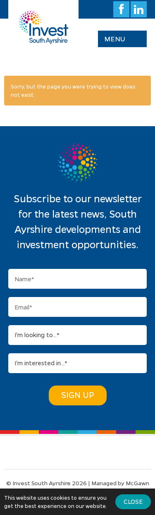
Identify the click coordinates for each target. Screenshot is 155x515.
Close (133, 501)
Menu (114, 38)
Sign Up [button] (77, 394)
